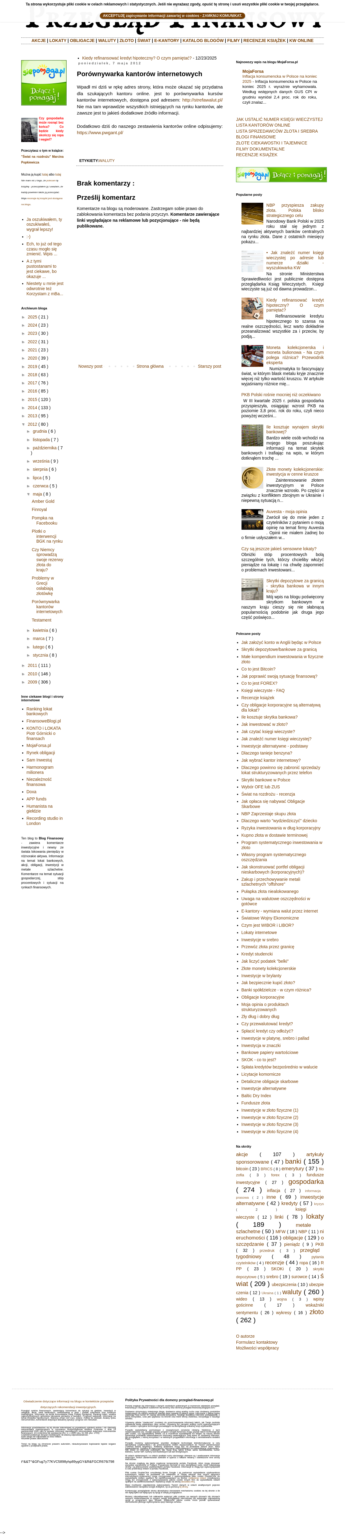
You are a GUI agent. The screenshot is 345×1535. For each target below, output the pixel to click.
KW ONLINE (301, 40)
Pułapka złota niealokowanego (270, 891)
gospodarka (306, 1181)
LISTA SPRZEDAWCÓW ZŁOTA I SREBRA (277, 131)
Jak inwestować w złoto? (265, 724)
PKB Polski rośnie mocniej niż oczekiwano (281, 394)
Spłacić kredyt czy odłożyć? (267, 1031)
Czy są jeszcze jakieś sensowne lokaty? (279, 548)
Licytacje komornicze (261, 1074)
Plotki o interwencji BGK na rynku (47, 536)
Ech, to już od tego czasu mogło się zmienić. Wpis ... (44, 249)
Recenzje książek (258, 697)
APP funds (37, 799)
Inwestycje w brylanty (261, 975)
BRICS (267, 1169)
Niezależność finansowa (39, 782)
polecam (51, 180)
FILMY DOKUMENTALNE (260, 149)
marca (38, 638)
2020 (32, 358)
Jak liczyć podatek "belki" (265, 961)
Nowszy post (90, 366)
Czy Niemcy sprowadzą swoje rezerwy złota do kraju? (47, 559)
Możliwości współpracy (257, 1348)
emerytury (292, 1168)
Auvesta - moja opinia (286, 511)
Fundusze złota (256, 1102)
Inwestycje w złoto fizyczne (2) (270, 1117)
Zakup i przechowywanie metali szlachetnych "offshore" (271, 882)
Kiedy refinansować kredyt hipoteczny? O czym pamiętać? (137, 58)
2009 (32, 682)
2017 (32, 382)
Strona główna (150, 366)
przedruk (267, 1251)
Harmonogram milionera (40, 770)
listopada (41, 439)
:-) (29, 236)
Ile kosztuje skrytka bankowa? (270, 717)
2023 (32, 333)
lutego (38, 647)
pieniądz (292, 1244)
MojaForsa (253, 71)
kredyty (289, 1203)
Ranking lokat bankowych (39, 711)
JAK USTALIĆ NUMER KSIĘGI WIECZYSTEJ (279, 119)
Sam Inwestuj (39, 760)
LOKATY (57, 40)
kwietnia (40, 630)
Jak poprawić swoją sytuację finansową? (279, 676)
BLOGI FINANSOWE (256, 136)
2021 (32, 349)
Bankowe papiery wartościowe (270, 1052)
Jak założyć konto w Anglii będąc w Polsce (281, 642)
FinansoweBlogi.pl (44, 721)
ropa (304, 1262)
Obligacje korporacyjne (263, 997)
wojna (282, 1299)
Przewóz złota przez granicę (268, 946)
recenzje (274, 1262)
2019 (32, 366)
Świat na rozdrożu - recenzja (268, 794)
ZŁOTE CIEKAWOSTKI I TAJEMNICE (271, 143)
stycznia (40, 655)
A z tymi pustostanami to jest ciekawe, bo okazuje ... (42, 269)
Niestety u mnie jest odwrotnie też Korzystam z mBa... (45, 288)
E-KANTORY (166, 40)
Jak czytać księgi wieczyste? (268, 731)
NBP (302, 1231)
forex (275, 1175)
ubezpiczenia (284, 1284)
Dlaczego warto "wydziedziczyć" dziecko (279, 820)
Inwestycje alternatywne (264, 1088)
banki (293, 1161)
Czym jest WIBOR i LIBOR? (268, 925)
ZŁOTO (127, 40)
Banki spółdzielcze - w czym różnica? (276, 989)
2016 (32, 391)
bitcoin (242, 1168)
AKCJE (38, 40)
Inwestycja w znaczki (261, 1045)
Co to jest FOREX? (260, 683)
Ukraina (268, 1293)
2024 (32, 325)
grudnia (40, 431)
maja (37, 494)
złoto (317, 1312)
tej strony (183, 1487)
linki (279, 1217)
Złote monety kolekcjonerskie (269, 968)
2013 (32, 415)
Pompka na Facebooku (44, 520)
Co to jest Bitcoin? (259, 669)
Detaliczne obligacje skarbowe (270, 1081)
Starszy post (209, 366)
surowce (299, 1276)
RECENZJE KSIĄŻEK (264, 40)
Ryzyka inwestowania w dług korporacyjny (281, 828)
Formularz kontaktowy (257, 1342)
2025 (32, 317)
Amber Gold (43, 501)
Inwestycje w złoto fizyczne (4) (270, 1131)
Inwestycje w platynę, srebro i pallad (275, 1038)
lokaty (315, 1216)
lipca (37, 477)
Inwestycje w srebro (260, 939)
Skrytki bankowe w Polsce (266, 779)
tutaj (45, 174)
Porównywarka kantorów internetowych (47, 606)
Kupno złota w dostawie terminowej (275, 835)
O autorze (245, 1336)
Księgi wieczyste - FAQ (263, 690)
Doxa (32, 791)
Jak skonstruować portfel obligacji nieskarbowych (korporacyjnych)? (273, 869)
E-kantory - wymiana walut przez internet (280, 911)
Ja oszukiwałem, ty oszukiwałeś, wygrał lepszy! (44, 224)
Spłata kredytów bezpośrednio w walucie (280, 1067)
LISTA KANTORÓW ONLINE (263, 125)
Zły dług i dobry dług (260, 1016)
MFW (280, 1231)
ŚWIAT (144, 40)
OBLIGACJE (82, 40)
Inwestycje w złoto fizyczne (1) (270, 1110)
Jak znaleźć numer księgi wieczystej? (277, 738)
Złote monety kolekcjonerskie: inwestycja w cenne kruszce (295, 472)
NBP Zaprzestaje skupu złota (269, 813)
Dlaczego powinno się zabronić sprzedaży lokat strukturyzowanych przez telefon (281, 770)
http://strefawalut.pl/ (201, 99)
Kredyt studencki (257, 954)
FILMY (233, 40)
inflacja (273, 1190)
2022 (32, 341)
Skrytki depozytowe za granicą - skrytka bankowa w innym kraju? (295, 585)
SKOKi (277, 1268)
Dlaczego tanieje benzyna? (267, 753)
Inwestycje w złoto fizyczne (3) (270, 1124)
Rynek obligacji (41, 752)
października (45, 447)
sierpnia (40, 469)
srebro (272, 1276)
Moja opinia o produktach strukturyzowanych (265, 1007)
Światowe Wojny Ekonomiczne (270, 918)
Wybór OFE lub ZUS (261, 786)
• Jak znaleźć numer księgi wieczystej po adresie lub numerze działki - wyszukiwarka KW (295, 260)
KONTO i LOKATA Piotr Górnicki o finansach (44, 733)
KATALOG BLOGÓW (203, 40)
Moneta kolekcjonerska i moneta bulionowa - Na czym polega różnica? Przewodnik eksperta (295, 355)
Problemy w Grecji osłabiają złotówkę (43, 586)
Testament (41, 620)
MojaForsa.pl (39, 745)
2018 (32, 374)
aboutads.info (187, 1482)
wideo (241, 1299)
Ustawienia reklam (197, 1478)
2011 (32, 665)
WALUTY (107, 40)
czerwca (40, 485)
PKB (319, 1244)
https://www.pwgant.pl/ (100, 132)
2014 (32, 407)
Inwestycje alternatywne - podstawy (275, 746)
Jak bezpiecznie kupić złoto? (268, 982)
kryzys (319, 1204)
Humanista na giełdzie (40, 809)
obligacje (293, 1238)
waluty (107, 161)
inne (271, 1197)
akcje (242, 1154)
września (41, 461)
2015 (32, 399)
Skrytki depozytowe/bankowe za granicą (279, 649)
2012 (32, 424)
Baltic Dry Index (256, 1095)
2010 (32, 673)
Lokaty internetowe (259, 932)
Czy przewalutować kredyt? (267, 1023)
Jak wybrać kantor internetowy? (271, 760)
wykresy (283, 1312)
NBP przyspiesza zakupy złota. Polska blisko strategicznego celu (295, 210)
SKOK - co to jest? (259, 1059)
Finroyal (39, 509)
